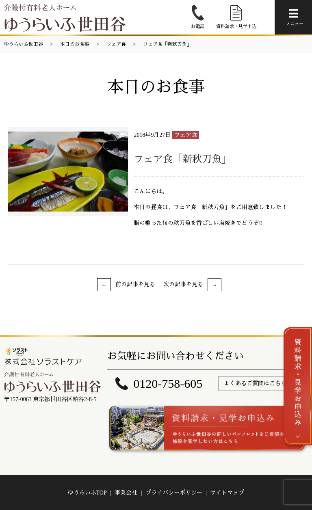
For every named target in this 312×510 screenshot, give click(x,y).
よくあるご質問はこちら (255, 383)
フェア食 (116, 44)
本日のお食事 (74, 44)
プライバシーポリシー (173, 493)
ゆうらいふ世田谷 (23, 44)
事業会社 (126, 493)
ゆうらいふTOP (87, 493)
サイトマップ (227, 493)
